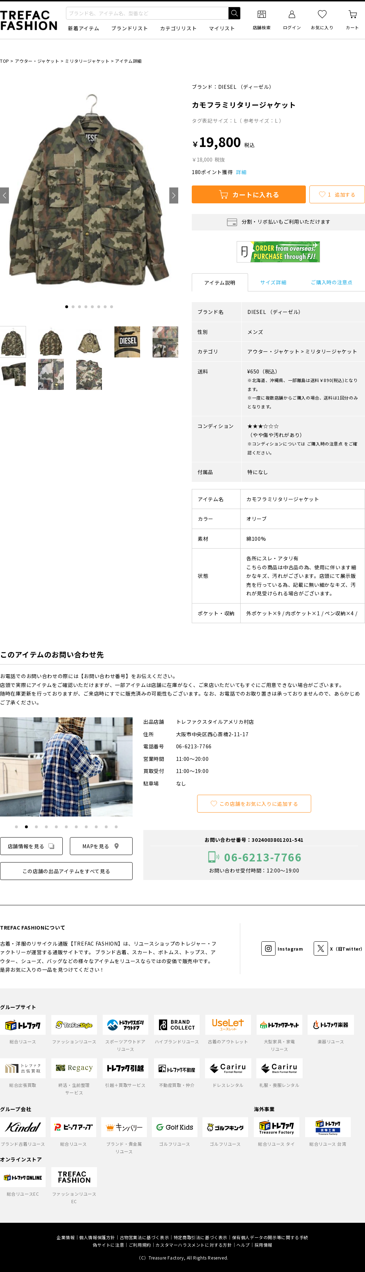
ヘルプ (243, 1245)
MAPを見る (101, 846)
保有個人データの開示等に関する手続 (270, 1237)
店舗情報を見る (31, 846)
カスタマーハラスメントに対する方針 (193, 1245)
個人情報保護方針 (97, 1237)
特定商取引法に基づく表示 (200, 1237)
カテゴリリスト (178, 28)
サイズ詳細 (273, 282)
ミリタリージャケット (87, 61)
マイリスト (222, 28)
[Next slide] (173, 196)
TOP (4, 61)
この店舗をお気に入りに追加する (254, 803)
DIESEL (227, 86)
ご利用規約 (140, 1245)
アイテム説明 (219, 282)
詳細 (241, 171)
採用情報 (263, 1245)
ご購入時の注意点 (332, 282)
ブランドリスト (129, 28)
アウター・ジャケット (37, 61)
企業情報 (65, 1237)
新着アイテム (83, 28)
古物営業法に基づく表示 (144, 1237)
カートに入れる (248, 194)
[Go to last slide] (4, 196)
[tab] (66, 306)
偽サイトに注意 (108, 1245)
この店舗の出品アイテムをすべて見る (66, 871)
